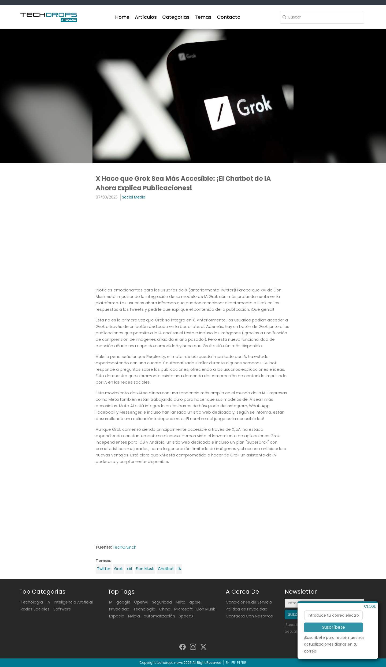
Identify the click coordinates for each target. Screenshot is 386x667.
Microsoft (183, 609)
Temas (203, 17)
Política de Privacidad (247, 609)
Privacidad (119, 609)
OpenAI (141, 602)
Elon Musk (145, 568)
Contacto (228, 17)
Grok (118, 568)
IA (179, 568)
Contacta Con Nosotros (249, 616)
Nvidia (134, 616)
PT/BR (241, 662)
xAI (129, 568)
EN (227, 662)
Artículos (146, 17)
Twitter (103, 568)
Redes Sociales (35, 609)
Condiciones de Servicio (249, 602)
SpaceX (186, 616)
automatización (159, 616)
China (164, 609)
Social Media (133, 197)
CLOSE (370, 607)
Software (62, 609)
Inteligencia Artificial (73, 602)
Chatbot (166, 568)
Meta (180, 602)
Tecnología (32, 602)
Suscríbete (333, 628)
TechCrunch (124, 547)
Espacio (116, 616)
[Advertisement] (193, 243)
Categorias (176, 17)
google (123, 602)
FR (233, 662)
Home (122, 17)
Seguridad (162, 602)
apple (195, 602)
